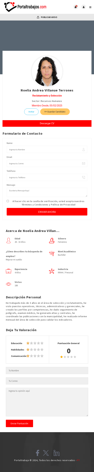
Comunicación (18, 356)
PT (78, 460)
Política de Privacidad (63, 204)
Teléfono (11, 170)
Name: (10, 143)
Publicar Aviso (47, 17)
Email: (9, 157)
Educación (16, 343)
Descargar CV (47, 123)
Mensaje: (11, 184)
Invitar (31, 111)
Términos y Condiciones (35, 204)
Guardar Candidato (55, 111)
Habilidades (17, 349)
